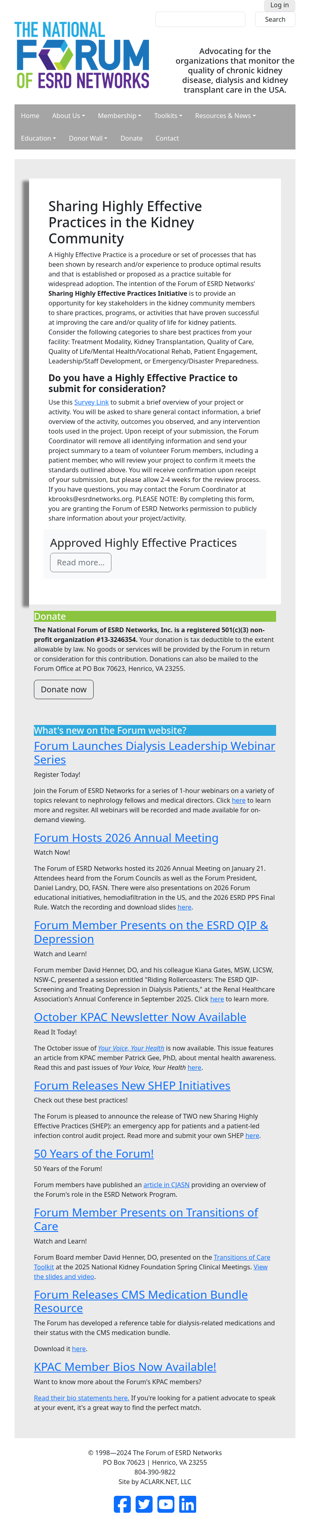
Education (36, 138)
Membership (117, 115)
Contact (167, 138)
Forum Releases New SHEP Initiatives (132, 1085)
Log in (279, 4)
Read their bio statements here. (82, 1397)
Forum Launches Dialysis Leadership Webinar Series (154, 752)
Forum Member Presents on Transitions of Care (146, 1218)
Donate (131, 138)
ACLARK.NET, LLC (165, 1481)
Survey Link (91, 402)
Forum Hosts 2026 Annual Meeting (126, 837)
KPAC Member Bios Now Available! (125, 1366)
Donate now (64, 689)
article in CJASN (166, 1184)
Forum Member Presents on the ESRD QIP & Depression (151, 931)
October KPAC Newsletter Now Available (140, 1016)
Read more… (81, 562)
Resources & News (223, 115)
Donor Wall (86, 138)
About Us (66, 115)
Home (30, 115)
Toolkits (165, 115)
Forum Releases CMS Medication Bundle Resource (141, 1301)
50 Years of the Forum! (94, 1153)
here (238, 800)
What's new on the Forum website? (110, 730)
